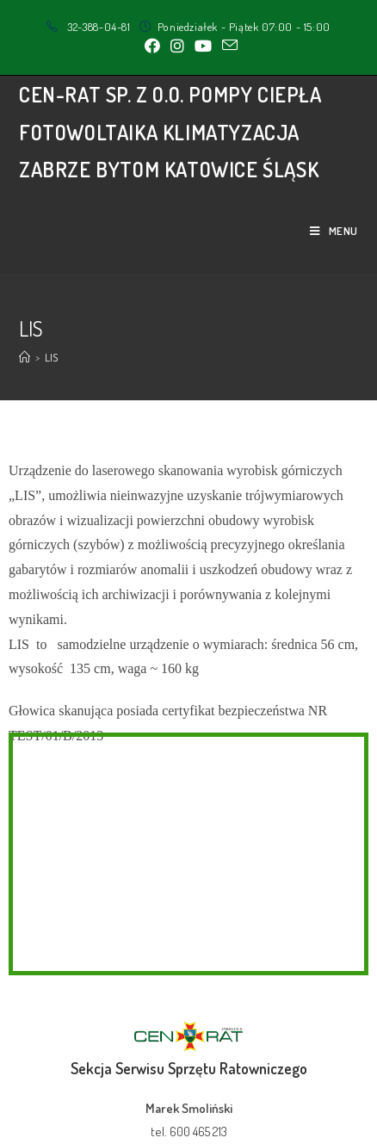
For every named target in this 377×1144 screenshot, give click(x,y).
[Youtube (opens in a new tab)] (203, 45)
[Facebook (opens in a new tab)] (152, 45)
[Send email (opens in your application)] (227, 45)
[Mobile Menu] (334, 231)
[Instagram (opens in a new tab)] (177, 45)
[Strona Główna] (24, 357)
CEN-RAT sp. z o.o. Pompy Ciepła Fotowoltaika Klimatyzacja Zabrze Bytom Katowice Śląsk (170, 131)
